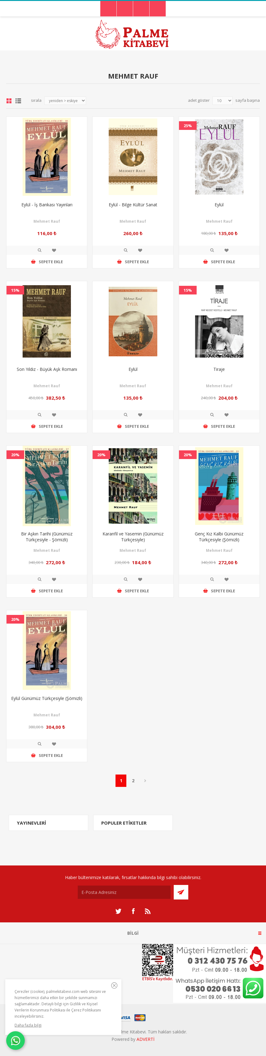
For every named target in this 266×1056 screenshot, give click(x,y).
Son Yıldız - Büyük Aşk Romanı (47, 369)
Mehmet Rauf (46, 221)
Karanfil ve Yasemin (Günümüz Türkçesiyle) (133, 537)
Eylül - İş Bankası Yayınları (46, 205)
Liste (18, 100)
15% (15, 290)
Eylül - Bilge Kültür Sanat (133, 205)
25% (188, 125)
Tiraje (219, 369)
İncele (39, 250)
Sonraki (145, 781)
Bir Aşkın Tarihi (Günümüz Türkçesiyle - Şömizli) (46, 537)
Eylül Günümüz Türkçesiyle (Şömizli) (46, 698)
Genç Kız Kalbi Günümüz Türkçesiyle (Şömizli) (219, 537)
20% (15, 454)
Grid (9, 100)
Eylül (219, 205)
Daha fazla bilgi (28, 1025)
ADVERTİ (146, 1039)
